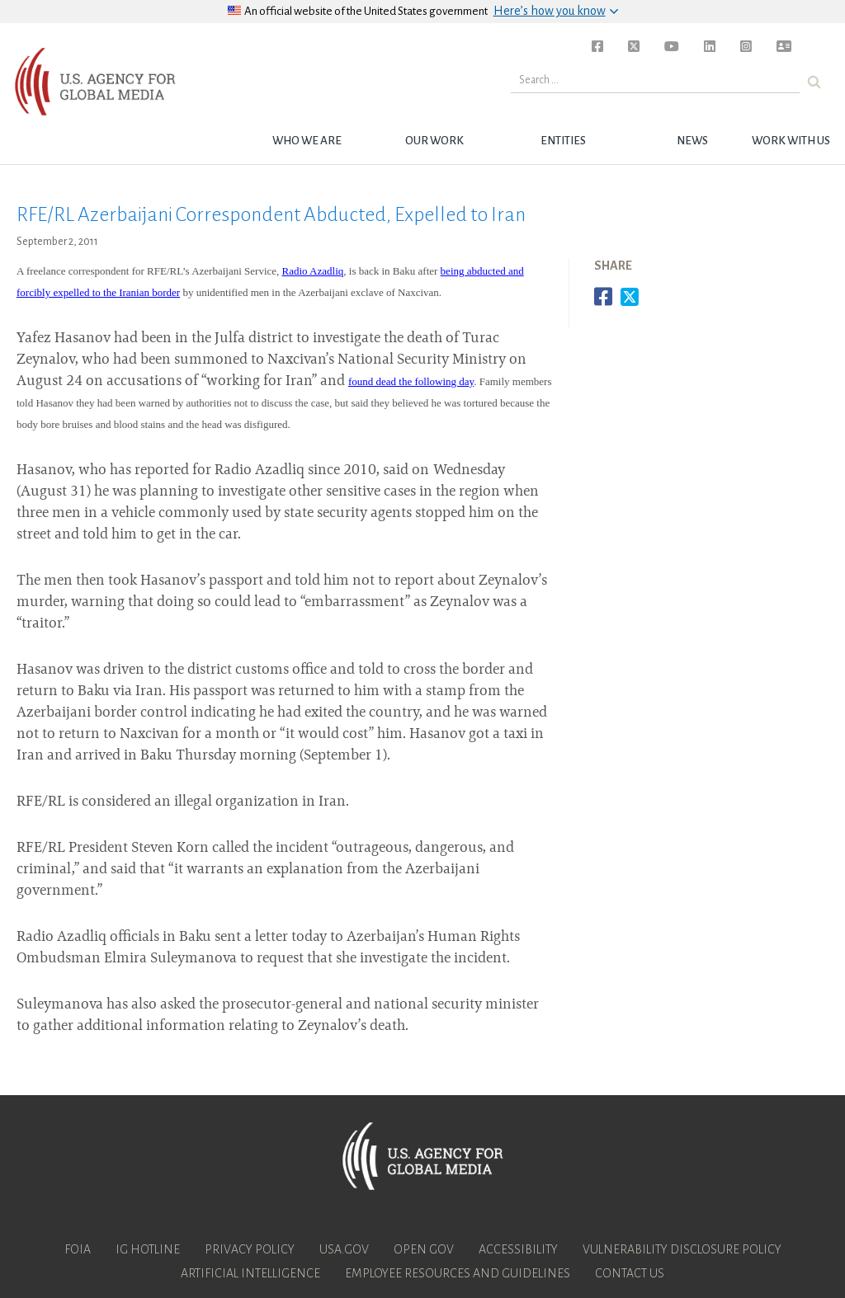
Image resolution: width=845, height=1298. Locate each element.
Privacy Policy (250, 1249)
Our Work (434, 140)
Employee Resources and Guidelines (457, 1273)
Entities (563, 140)
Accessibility (518, 1249)
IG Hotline (148, 1249)
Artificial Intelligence (250, 1273)
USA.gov (344, 1249)
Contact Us (629, 1273)
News (692, 140)
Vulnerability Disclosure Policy (682, 1249)
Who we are (307, 140)
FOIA (77, 1249)
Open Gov (424, 1249)
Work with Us (791, 140)
